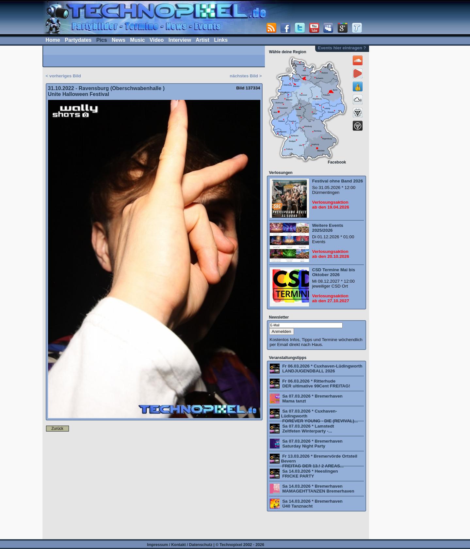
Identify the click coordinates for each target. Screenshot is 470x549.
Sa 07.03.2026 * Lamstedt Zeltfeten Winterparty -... (307, 428)
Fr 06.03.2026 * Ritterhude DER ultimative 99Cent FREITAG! (315, 383)
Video (157, 40)
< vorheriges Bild (63, 75)
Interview (180, 40)
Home (53, 40)
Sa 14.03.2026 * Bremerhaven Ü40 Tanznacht (312, 504)
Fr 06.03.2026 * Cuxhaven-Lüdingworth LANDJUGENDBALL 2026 (322, 368)
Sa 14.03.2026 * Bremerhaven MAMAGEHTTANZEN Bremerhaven (317, 489)
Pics (101, 40)
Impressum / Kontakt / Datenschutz (179, 544)
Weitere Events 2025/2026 (327, 228)
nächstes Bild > (246, 75)
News (118, 40)
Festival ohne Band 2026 (337, 181)
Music (137, 40)
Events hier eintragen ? (342, 47)
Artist (202, 40)
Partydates (78, 40)
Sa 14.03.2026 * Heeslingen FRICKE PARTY (309, 473)
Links (221, 40)
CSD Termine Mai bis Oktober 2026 (333, 272)
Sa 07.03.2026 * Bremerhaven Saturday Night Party (312, 443)
